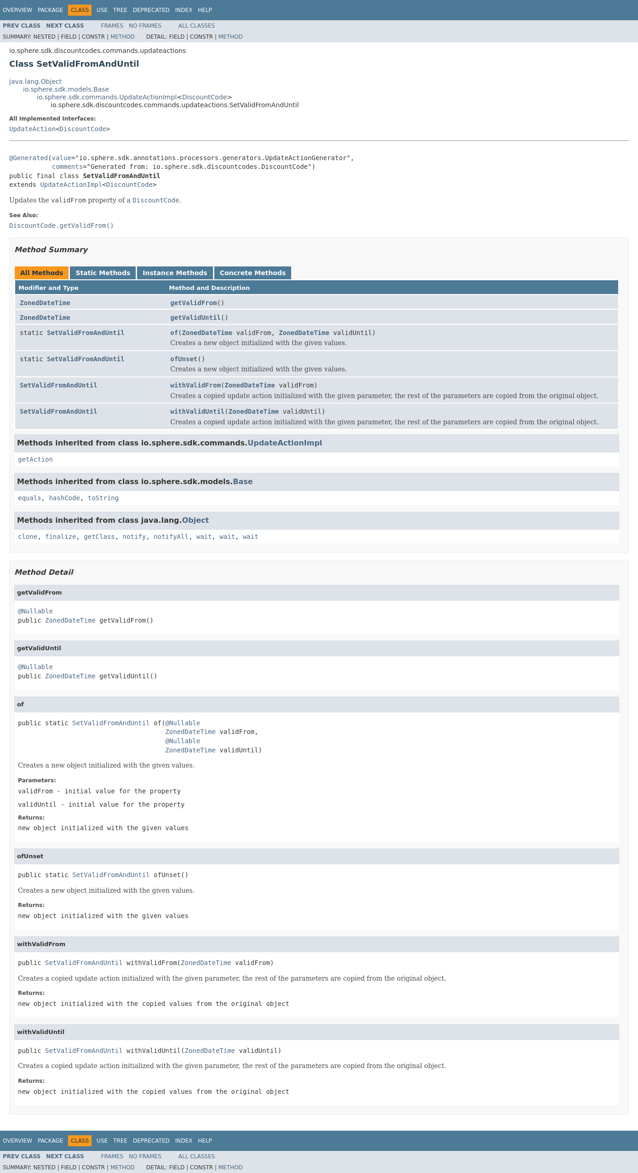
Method (122, 37)
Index (184, 10)
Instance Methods (175, 273)
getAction (35, 459)
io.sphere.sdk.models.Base (66, 89)
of (174, 332)
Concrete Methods (253, 273)
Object (195, 520)
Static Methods (102, 273)
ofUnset (183, 359)
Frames (112, 26)
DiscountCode (204, 97)
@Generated (28, 158)
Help (205, 10)
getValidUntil (195, 317)
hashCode (64, 498)
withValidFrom (195, 385)
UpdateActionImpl (71, 184)
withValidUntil (197, 411)
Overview (17, 10)
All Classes (196, 26)
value (61, 158)
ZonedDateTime (45, 302)
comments (67, 166)
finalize (60, 536)
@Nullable (35, 611)
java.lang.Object (35, 81)
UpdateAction (32, 129)
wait (204, 536)
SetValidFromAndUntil (86, 332)
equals (29, 498)
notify (134, 536)
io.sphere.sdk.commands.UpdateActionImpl (107, 97)
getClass (99, 536)
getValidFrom (193, 302)
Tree (120, 10)
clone (27, 536)
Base (243, 481)
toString (103, 498)
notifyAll (171, 536)
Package (50, 10)
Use (102, 10)
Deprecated (151, 10)
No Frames (145, 26)
